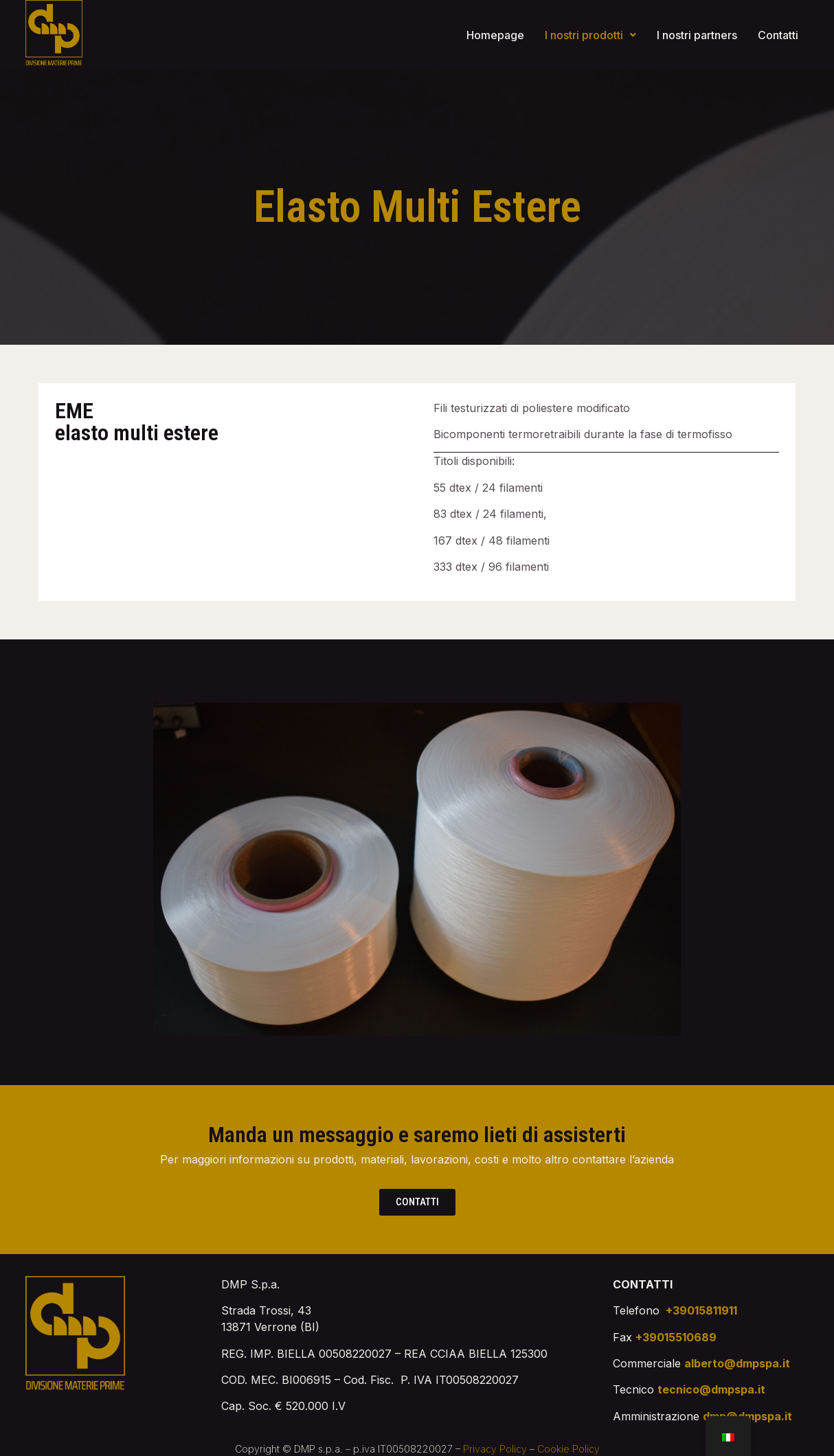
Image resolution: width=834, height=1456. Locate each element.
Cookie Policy (568, 1449)
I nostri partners (697, 35)
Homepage (495, 35)
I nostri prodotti (590, 35)
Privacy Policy (495, 1449)
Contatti (778, 35)
